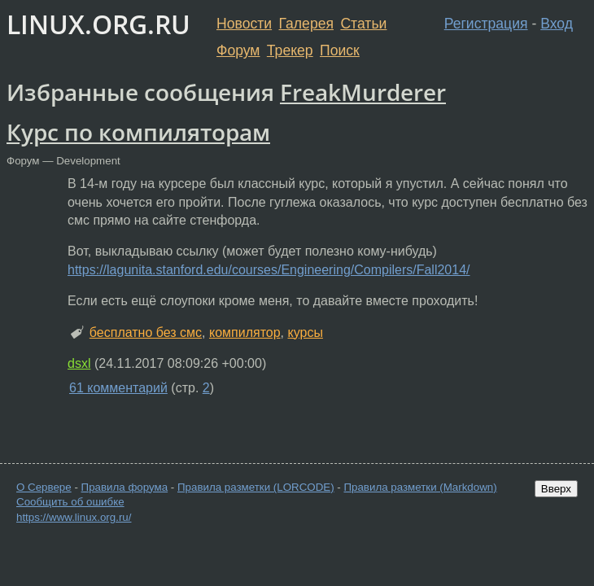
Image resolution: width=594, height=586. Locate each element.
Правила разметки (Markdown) (419, 487)
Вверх (556, 489)
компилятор (245, 332)
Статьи (363, 23)
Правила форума (124, 487)
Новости (244, 23)
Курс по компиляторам (138, 131)
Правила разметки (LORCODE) (255, 487)
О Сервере (44, 487)
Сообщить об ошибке (70, 502)
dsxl (79, 363)
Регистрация (486, 23)
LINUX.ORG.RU (98, 24)
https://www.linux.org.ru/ (73, 517)
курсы (304, 332)
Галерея (306, 23)
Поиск (340, 50)
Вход (556, 23)
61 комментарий (118, 388)
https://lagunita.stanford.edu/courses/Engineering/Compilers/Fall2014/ (269, 270)
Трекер (290, 50)
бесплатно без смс (146, 332)
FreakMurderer (363, 92)
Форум (238, 50)
